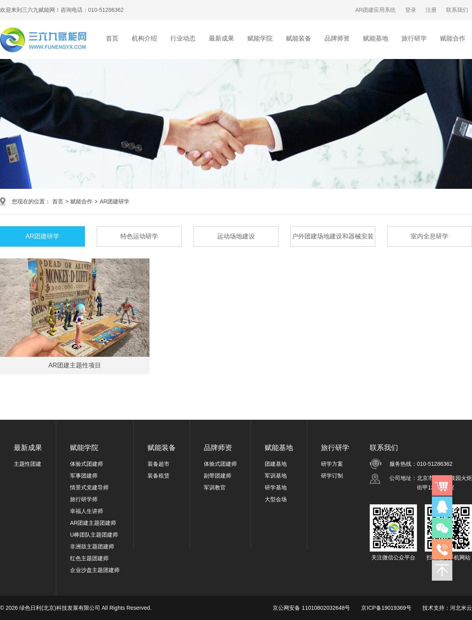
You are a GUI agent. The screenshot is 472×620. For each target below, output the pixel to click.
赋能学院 (84, 448)
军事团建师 (84, 475)
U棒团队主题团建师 (94, 534)
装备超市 (159, 464)
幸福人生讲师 (86, 511)
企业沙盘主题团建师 (95, 570)
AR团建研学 (114, 201)
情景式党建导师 (89, 487)
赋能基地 (279, 448)
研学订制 (332, 475)
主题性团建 (27, 464)
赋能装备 (162, 448)
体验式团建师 (86, 464)
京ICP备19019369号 (386, 608)
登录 (410, 10)
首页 (112, 38)
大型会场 (276, 499)
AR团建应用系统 (375, 10)
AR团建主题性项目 (74, 365)
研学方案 (332, 464)
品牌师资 (218, 448)
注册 (431, 10)
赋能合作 (81, 201)
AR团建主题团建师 (93, 523)
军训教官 (215, 487)
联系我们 (457, 10)
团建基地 (276, 464)
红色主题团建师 (89, 558)
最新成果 (28, 448)
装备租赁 (159, 475)
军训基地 (276, 475)
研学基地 (276, 487)
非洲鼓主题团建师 (92, 546)
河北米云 (461, 608)
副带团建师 (217, 475)
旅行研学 (335, 448)
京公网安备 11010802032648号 (311, 608)
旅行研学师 (84, 499)
